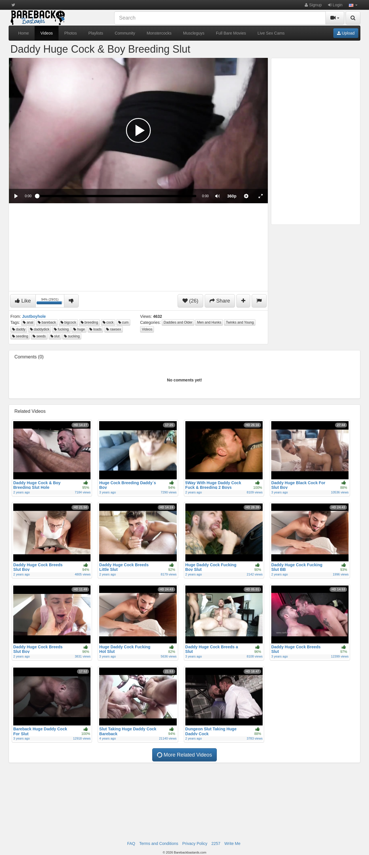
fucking (61, 329)
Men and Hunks (209, 322)
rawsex (113, 329)
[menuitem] (232, 196)
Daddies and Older (177, 322)
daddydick (39, 329)
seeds (39, 336)
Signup (313, 5)
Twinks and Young (240, 322)
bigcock (68, 322)
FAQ (131, 843)
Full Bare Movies (231, 33)
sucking (72, 336)
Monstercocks (159, 33)
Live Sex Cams (271, 33)
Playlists (96, 33)
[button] (353, 4)
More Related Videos (184, 755)
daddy (18, 329)
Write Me (232, 843)
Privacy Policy (194, 843)
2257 (215, 843)
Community (125, 33)
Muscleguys (193, 33)
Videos (46, 33)
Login (335, 5)
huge (79, 329)
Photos (70, 33)
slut (55, 336)
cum (123, 322)
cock (108, 322)
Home (23, 33)
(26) (190, 301)
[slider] (116, 196)
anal (28, 322)
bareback (47, 322)
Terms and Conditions (158, 843)
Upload (346, 33)
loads (95, 329)
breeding (89, 322)
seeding (20, 336)
